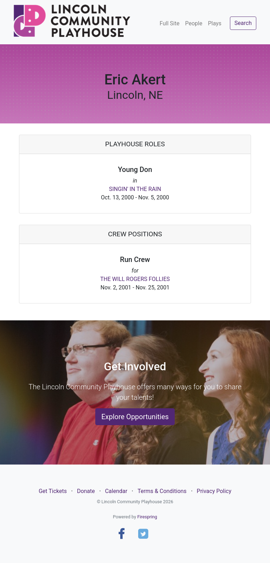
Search (243, 23)
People (193, 23)
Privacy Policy (214, 491)
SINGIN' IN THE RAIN (135, 189)
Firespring (147, 516)
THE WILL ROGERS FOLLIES (135, 279)
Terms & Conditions (162, 491)
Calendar (116, 491)
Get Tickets (53, 491)
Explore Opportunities (135, 416)
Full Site (169, 23)
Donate (86, 491)
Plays (214, 23)
